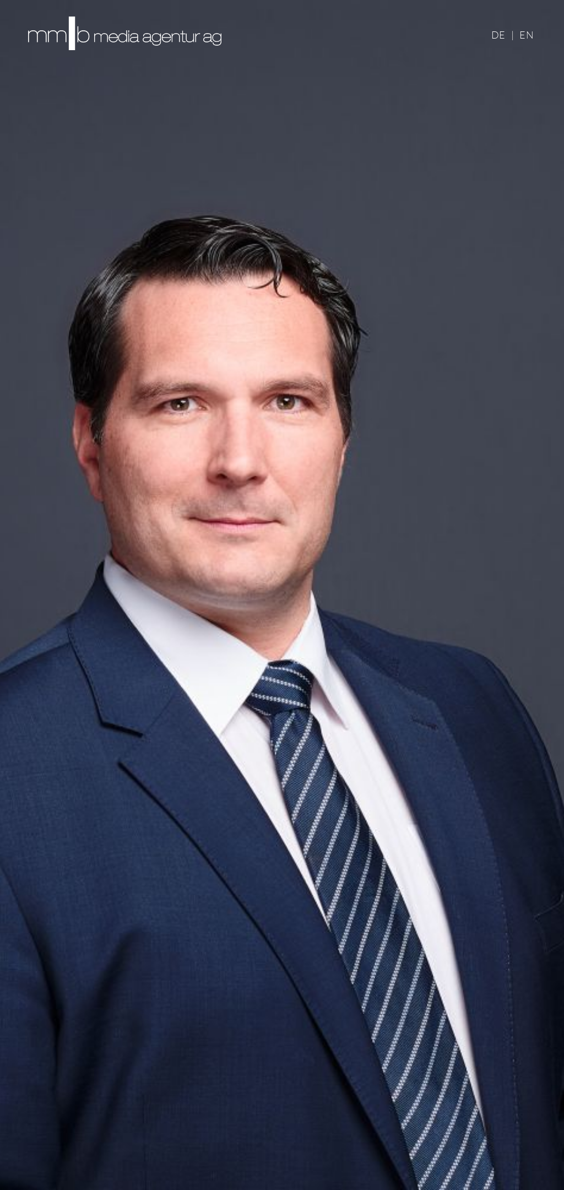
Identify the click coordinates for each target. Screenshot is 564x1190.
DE (498, 35)
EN (526, 35)
